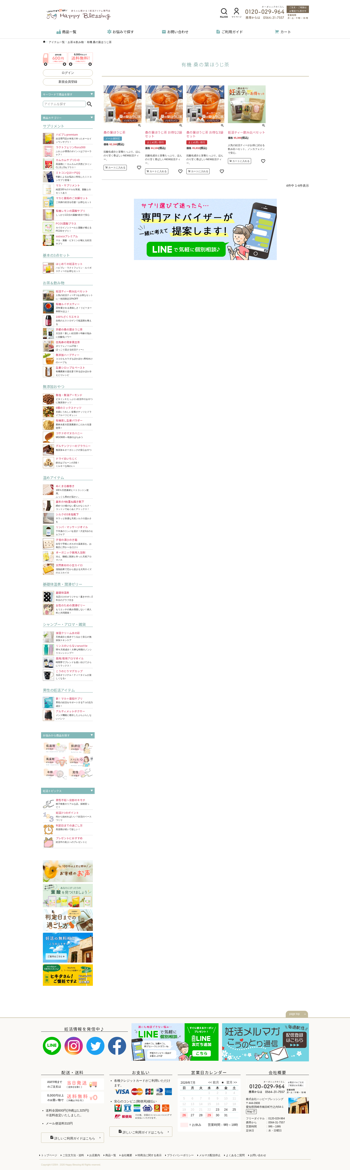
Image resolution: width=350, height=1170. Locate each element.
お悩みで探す (120, 31)
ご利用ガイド (229, 31)
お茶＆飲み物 (76, 42)
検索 (89, 104)
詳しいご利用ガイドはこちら (72, 1137)
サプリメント (53, 126)
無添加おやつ (53, 386)
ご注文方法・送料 (73, 1155)
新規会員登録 (67, 81)
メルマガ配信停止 (210, 1155)
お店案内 (94, 1155)
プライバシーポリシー (180, 1155)
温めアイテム (53, 477)
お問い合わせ (175, 31)
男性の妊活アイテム (59, 690)
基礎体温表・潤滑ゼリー (62, 584)
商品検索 (224, 13)
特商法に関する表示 (150, 1155)
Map (251, 1111)
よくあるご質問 (235, 1155)
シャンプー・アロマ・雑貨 (64, 624)
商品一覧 (66, 31)
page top (294, 1013)
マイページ (236, 13)
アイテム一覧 (57, 42)
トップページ (49, 1155)
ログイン (68, 72)
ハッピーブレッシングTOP (44, 41)
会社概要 (126, 1155)
